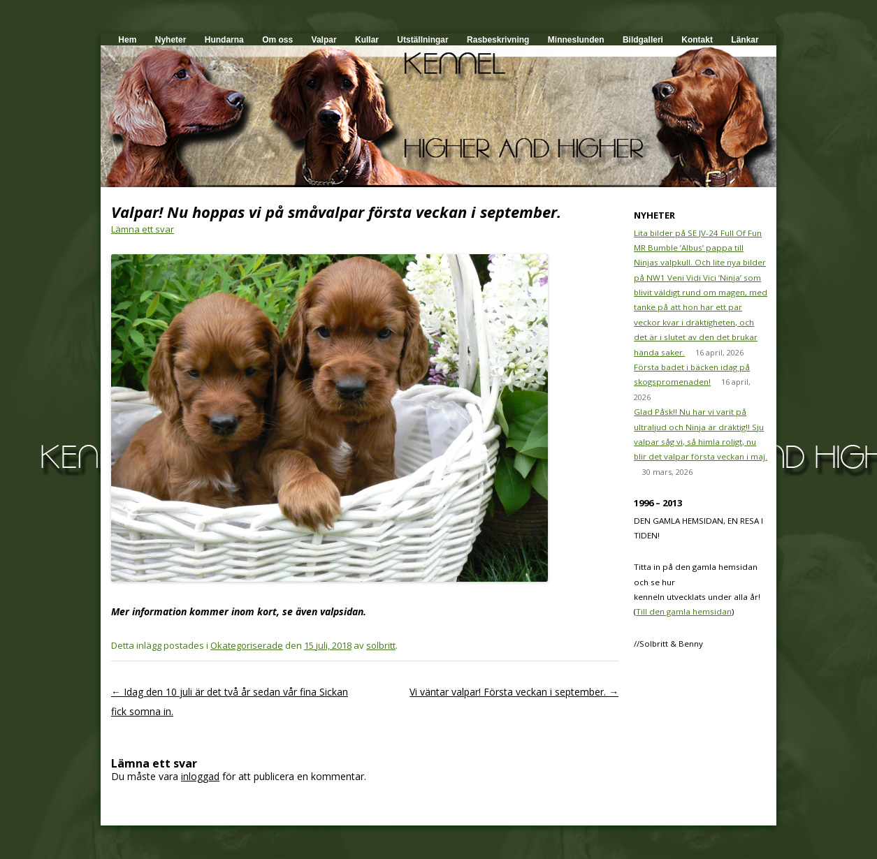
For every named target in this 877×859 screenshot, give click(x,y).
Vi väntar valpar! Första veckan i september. (513, 691)
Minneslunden (576, 40)
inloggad (200, 776)
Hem (127, 40)
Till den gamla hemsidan (684, 611)
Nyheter (171, 40)
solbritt (381, 645)
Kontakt (697, 40)
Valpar (324, 40)
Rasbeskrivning (498, 40)
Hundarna (224, 40)
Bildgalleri (643, 40)
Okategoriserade (246, 645)
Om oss (277, 40)
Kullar (367, 40)
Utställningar (422, 40)
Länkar (744, 40)
